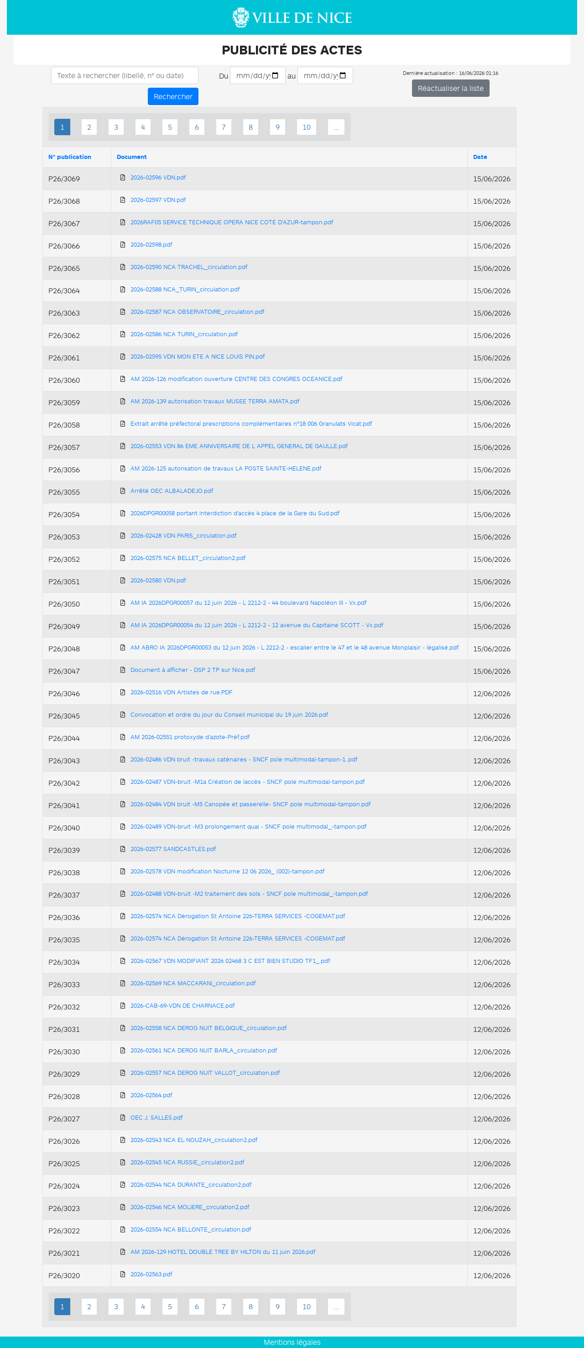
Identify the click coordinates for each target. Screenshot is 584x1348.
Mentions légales (292, 1342)
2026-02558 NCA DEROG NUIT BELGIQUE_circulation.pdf (208, 1027)
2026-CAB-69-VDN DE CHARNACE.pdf (182, 1005)
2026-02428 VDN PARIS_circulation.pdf (183, 535)
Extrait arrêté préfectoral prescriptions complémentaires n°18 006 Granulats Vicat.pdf (251, 423)
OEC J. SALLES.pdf (156, 1117)
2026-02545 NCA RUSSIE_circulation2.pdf (187, 1162)
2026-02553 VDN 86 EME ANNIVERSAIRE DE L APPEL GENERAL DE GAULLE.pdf (239, 445)
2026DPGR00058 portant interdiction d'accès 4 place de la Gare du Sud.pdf (234, 513)
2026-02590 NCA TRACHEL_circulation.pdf (188, 266)
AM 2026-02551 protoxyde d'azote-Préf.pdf (190, 736)
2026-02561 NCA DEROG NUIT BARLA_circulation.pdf (203, 1050)
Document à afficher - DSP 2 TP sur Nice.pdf (192, 669)
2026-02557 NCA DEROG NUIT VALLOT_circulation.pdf (205, 1072)
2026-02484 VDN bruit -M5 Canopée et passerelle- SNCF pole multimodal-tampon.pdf (250, 804)
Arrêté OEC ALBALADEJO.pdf (171, 490)
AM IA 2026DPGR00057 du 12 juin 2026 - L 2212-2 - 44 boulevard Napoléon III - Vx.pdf (248, 602)
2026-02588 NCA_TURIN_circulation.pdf (185, 289)
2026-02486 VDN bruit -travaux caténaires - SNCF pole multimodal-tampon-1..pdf (243, 759)
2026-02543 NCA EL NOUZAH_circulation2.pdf (193, 1139)
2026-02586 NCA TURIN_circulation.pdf (184, 334)
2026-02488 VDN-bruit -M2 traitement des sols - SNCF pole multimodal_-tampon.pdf (249, 893)
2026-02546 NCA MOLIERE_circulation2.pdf (189, 1207)
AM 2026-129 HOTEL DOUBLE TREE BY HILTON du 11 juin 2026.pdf (222, 1251)
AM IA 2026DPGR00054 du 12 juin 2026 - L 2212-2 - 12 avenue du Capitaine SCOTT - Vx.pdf (256, 625)
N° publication (69, 156)
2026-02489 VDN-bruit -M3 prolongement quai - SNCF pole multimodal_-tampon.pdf (248, 826)
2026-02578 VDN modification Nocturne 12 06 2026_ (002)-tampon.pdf (227, 871)
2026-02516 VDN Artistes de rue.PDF (181, 692)
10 (306, 127)
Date (480, 156)
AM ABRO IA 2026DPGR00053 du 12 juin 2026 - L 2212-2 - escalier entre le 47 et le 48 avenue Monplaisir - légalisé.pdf (294, 647)
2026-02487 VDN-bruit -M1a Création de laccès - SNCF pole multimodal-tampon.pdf (247, 781)
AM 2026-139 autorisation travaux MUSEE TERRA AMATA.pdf (214, 401)
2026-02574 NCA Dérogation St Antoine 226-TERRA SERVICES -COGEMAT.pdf (237, 916)
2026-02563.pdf (151, 1274)
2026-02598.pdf (151, 244)
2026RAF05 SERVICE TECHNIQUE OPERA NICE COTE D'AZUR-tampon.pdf (231, 222)
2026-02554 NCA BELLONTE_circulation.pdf (190, 1229)
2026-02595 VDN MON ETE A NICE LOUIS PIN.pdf (197, 356)
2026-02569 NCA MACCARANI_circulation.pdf (193, 983)
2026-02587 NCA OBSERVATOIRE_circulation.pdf (197, 311)
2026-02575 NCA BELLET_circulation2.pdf (187, 557)
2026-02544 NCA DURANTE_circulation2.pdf (190, 1184)
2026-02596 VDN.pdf (158, 177)
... (336, 127)
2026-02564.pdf (151, 1095)
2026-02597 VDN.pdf (158, 199)
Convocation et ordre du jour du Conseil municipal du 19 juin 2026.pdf (229, 714)
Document (132, 156)
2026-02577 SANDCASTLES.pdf (173, 848)
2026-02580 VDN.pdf (158, 580)
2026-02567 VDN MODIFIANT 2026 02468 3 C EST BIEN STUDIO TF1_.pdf (230, 960)
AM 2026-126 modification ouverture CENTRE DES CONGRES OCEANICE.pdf (236, 378)
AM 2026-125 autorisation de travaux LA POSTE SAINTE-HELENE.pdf (225, 468)
